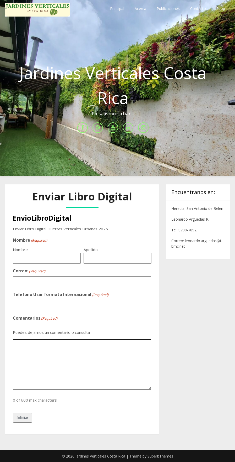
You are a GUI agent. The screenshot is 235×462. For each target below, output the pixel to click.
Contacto (198, 8)
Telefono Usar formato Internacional (60, 295)
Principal (117, 8)
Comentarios (35, 318)
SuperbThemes (160, 456)
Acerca (140, 8)
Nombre (20, 249)
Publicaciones (168, 8)
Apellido (91, 249)
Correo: (29, 271)
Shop (220, 8)
